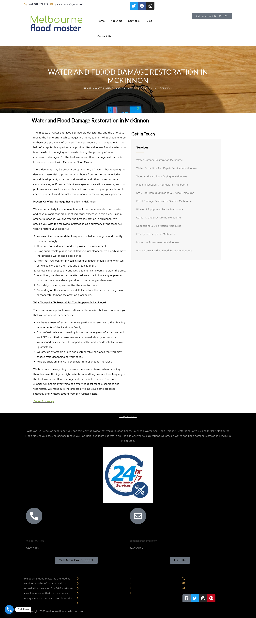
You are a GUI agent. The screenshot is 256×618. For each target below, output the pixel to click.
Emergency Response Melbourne (156, 233)
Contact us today (43, 401)
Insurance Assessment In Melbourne (157, 242)
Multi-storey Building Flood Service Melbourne (164, 250)
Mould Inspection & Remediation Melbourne (162, 184)
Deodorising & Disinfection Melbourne (158, 225)
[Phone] (9, 609)
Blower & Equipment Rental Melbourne (159, 209)
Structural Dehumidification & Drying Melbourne (165, 192)
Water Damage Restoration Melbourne (159, 159)
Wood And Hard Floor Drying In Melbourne (161, 176)
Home (88, 88)
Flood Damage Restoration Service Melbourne (164, 201)
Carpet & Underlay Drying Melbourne (158, 217)
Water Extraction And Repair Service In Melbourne (166, 168)
